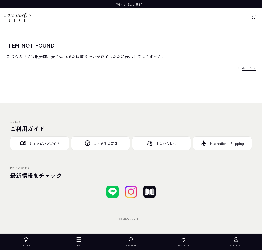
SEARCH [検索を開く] (131, 242)
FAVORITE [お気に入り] (183, 242)
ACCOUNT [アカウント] (236, 242)
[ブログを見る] (149, 192)
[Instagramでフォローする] (131, 192)
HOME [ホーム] (26, 242)
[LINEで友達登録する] (112, 192)
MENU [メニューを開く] (78, 242)
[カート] (253, 16)
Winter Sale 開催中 (131, 4)
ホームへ (249, 68)
